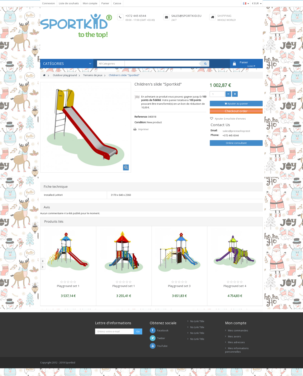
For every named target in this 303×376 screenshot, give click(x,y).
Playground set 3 (179, 286)
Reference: (140, 116)
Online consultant (236, 143)
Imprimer (143, 129)
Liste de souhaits (69, 3)
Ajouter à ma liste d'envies (230, 118)
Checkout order (236, 111)
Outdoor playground (65, 75)
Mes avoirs (234, 336)
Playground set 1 (68, 286)
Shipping (224, 16)
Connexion (48, 3)
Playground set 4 (234, 286)
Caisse (117, 3)
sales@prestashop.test (236, 131)
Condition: (140, 122)
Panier (105, 3)
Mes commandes (238, 330)
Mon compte (90, 3)
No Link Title (197, 321)
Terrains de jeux (92, 75)
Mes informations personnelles (237, 350)
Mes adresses (236, 342)
